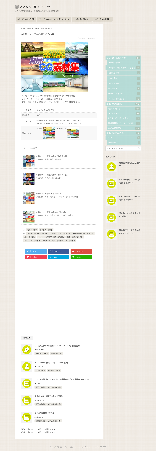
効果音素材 (124, 88)
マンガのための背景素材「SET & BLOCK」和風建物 (57, 346)
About (123, 137)
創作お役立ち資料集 (102, 19)
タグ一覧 (124, 142)
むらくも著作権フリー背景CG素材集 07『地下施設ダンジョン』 (62, 379)
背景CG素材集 (32, 230)
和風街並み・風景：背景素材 (53, 241)
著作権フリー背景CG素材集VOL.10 (41, 429)
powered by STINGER (99, 447)
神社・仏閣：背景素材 (32, 241)
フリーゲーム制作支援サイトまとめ (123, 67)
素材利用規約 (124, 62)
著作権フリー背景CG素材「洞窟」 (49, 396)
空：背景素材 (70, 241)
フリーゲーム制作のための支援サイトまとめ (53, 19)
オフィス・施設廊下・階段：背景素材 (51, 237)
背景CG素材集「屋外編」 (45, 413)
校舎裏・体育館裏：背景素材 (83, 233)
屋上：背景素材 (29, 237)
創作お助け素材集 (82, 19)
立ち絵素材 (124, 78)
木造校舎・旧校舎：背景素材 (60, 233)
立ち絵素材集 (40, 370)
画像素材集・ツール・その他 (124, 123)
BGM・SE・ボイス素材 (124, 118)
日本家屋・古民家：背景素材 (37, 233)
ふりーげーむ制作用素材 (26, 19)
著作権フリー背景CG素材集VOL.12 (41, 432)
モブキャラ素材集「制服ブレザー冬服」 (51, 362)
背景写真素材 (124, 83)
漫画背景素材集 (56, 353)
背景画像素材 (124, 72)
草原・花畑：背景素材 (75, 237)
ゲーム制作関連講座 (124, 98)
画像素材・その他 (124, 93)
